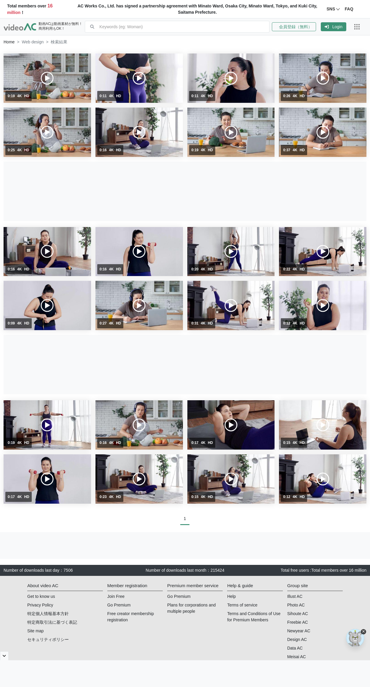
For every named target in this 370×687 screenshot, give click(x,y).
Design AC (297, 639)
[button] (296, 26)
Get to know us (41, 596)
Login (333, 26)
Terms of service (242, 605)
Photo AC (296, 605)
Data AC (295, 648)
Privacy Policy (40, 605)
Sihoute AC (297, 613)
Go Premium (119, 605)
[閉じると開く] (4, 655)
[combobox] (184, 26)
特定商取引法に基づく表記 (52, 622)
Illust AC (294, 596)
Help (231, 596)
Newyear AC (298, 630)
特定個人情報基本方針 (48, 613)
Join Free (116, 596)
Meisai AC (296, 656)
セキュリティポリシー (48, 639)
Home (9, 42)
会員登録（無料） (294, 26)
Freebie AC (297, 622)
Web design (33, 42)
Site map (35, 630)
